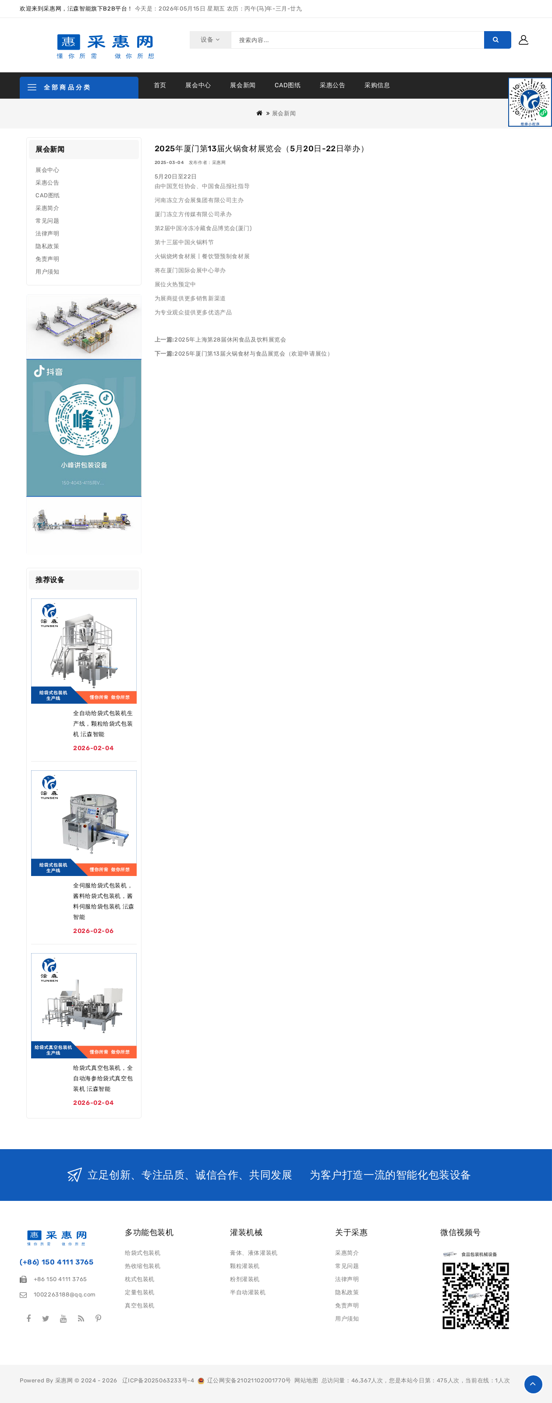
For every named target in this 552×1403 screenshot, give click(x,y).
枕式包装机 (140, 1279)
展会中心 (198, 85)
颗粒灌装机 (245, 1266)
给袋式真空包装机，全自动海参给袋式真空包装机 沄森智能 (103, 1078)
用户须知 (47, 271)
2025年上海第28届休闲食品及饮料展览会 (230, 339)
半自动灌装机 (248, 1292)
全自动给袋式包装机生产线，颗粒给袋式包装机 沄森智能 (103, 723)
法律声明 (47, 233)
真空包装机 (140, 1305)
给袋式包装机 (143, 1253)
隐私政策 (47, 246)
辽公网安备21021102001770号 (244, 1380)
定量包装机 (140, 1292)
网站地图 (306, 1380)
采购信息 (377, 85)
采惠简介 (47, 208)
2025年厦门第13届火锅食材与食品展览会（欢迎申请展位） (253, 353)
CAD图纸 (288, 85)
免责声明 (47, 259)
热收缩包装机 (143, 1266)
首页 (160, 85)
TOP (533, 1384)
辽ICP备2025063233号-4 (158, 1380)
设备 (208, 39)
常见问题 (47, 220)
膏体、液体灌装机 (254, 1253)
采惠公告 (332, 85)
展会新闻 (242, 85)
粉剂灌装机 (245, 1279)
